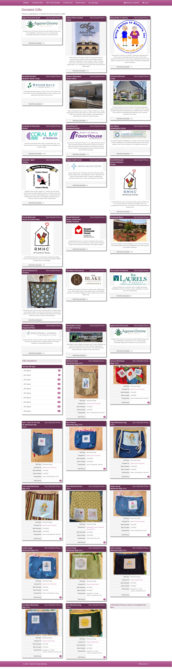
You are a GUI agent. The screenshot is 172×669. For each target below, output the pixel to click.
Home (26, 3)
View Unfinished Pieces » (97, 361)
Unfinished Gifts (37, 3)
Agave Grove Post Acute (94, 403)
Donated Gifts (68, 3)
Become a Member (131, 3)
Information (80, 3)
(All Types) (42, 370)
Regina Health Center (93, 584)
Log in (146, 3)
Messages (93, 3)
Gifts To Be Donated (53, 3)
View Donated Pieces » (54, 18)
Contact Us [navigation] (143, 664)
